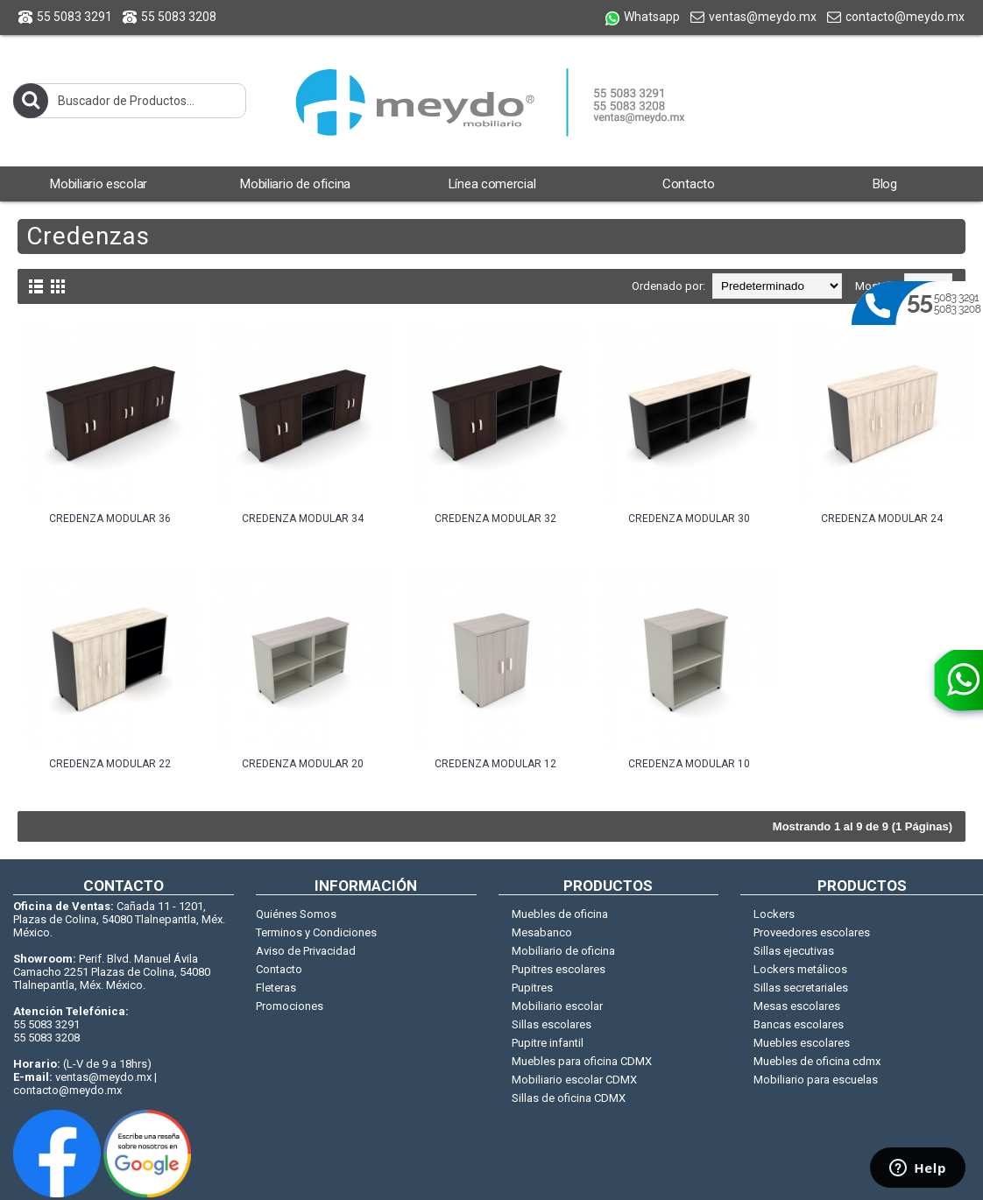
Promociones (289, 1006)
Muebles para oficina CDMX (582, 1061)
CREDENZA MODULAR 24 (882, 518)
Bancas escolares (798, 1024)
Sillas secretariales (800, 987)
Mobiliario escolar (557, 1006)
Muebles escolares (801, 1042)
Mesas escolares (796, 1006)
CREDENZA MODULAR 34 (303, 518)
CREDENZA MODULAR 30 (689, 518)
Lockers (774, 914)
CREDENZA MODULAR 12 (495, 764)
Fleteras (276, 987)
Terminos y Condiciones (316, 932)
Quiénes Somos (296, 914)
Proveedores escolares (811, 932)
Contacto (279, 969)
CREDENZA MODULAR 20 (303, 764)
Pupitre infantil (547, 1042)
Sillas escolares (551, 1024)
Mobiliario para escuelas (815, 1079)
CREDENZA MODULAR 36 (110, 518)
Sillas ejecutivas (793, 950)
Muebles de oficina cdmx (816, 1061)
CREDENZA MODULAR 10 (689, 764)
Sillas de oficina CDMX (569, 1098)
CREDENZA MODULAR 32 (495, 518)
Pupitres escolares (558, 969)
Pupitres (532, 987)
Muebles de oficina (560, 914)
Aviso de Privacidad (306, 950)
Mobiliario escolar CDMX (574, 1079)
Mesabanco (542, 932)
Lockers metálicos (800, 969)
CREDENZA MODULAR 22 (110, 764)
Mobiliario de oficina (563, 950)
